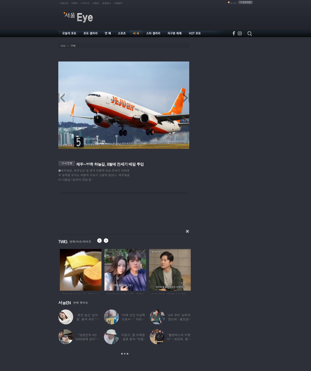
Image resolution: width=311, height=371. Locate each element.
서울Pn (74, 3)
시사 (62, 46)
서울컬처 (118, 3)
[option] (93, 269)
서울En (95, 3)
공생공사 (106, 3)
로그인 (233, 3)
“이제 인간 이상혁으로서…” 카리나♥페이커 (133, 319)
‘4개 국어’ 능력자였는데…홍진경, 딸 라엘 (178, 319)
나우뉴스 (85, 3)
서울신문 (64, 3)
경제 (73, 46)
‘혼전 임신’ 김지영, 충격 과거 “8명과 (87, 319)
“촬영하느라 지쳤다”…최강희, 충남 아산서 (179, 339)
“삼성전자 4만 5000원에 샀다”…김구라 (87, 339)
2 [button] (125, 354)
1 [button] (122, 354)
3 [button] (127, 354)
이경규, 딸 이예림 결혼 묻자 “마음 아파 (133, 339)
